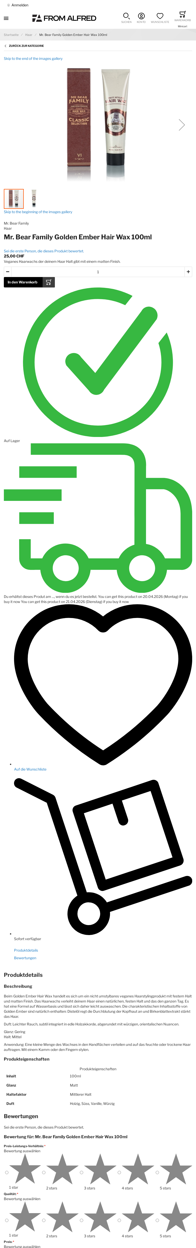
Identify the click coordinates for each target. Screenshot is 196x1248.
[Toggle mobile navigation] (6, 18)
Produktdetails (26, 950)
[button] (126, 18)
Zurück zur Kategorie (26, 46)
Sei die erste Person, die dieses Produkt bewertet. (44, 251)
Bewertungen (25, 958)
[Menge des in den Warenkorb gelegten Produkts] (98, 272)
